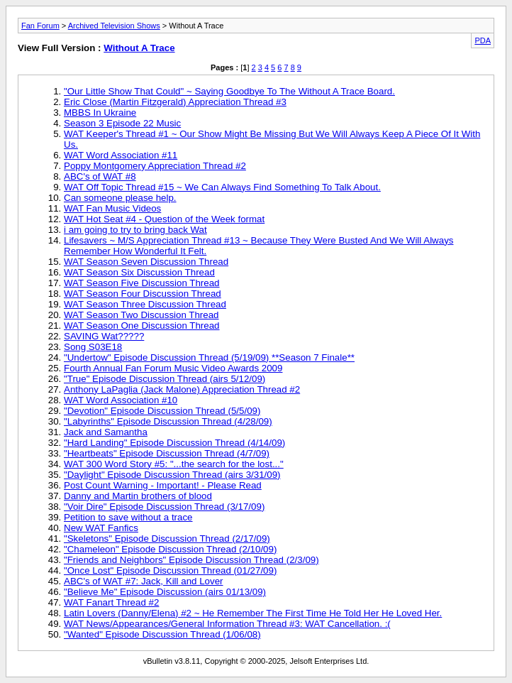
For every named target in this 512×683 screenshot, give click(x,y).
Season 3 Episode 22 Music (122, 123)
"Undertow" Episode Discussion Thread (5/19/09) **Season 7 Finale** (209, 357)
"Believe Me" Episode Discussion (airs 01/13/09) (165, 591)
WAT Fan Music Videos (112, 208)
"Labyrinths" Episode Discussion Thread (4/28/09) (168, 421)
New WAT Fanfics (101, 528)
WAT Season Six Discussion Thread (139, 272)
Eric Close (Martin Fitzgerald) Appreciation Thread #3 (175, 102)
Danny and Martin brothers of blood (138, 496)
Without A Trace (139, 48)
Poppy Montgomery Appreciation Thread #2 (155, 165)
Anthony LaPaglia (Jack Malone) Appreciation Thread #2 (182, 389)
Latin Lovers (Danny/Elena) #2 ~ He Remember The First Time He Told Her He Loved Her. (253, 613)
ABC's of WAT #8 (100, 176)
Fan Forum (40, 25)
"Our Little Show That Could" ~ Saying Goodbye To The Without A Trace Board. (229, 91)
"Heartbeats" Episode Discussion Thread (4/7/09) (166, 453)
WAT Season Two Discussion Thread (141, 315)
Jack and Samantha (106, 432)
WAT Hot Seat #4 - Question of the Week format (164, 219)
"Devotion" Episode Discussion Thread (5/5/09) (162, 410)
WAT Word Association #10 (120, 400)
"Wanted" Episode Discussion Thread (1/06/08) (162, 634)
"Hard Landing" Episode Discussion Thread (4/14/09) (174, 442)
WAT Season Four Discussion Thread (142, 293)
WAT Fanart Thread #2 (111, 602)
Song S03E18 (93, 347)
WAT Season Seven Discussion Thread (146, 261)
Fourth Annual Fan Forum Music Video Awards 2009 (173, 368)
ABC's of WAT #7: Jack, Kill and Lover (143, 581)
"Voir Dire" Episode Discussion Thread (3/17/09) (164, 506)
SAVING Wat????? (104, 336)
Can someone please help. (120, 197)
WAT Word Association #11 (120, 155)
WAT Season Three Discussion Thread (145, 304)
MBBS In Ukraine (100, 112)
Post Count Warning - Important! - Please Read (163, 485)
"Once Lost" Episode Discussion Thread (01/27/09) (170, 570)
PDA (482, 40)
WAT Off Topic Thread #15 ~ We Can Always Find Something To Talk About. (222, 187)
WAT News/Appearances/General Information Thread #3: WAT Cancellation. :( (227, 623)
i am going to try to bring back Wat (135, 229)
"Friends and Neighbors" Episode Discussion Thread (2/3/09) (191, 559)
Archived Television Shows (114, 25)
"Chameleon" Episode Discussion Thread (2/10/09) (170, 549)
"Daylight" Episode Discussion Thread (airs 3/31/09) (172, 474)
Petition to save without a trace (128, 517)
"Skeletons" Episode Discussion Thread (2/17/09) (167, 538)
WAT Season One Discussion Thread (142, 325)
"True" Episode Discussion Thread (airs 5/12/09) (164, 378)
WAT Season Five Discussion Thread (142, 283)
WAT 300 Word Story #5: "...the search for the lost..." (174, 464)
